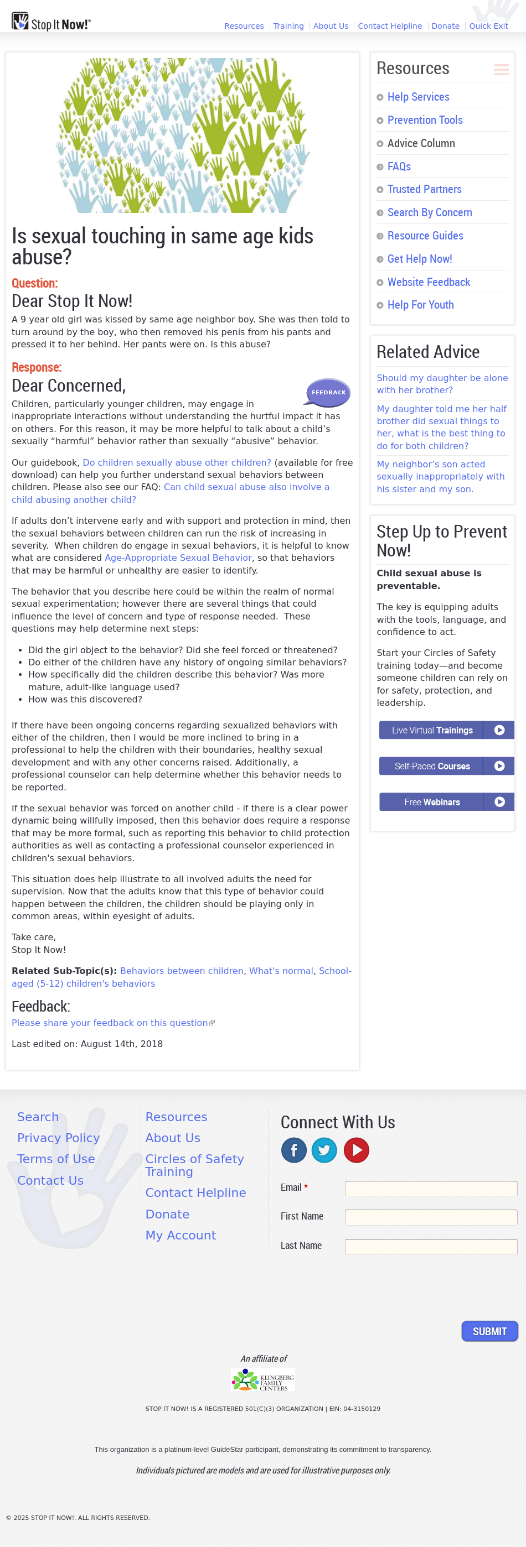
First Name (302, 1216)
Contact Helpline (390, 26)
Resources (244, 26)
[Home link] (51, 21)
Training (289, 26)
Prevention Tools (425, 119)
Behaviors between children (182, 971)
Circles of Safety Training (195, 1165)
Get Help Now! (420, 258)
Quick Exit (488, 26)
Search (38, 1117)
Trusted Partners (425, 188)
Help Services (419, 96)
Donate (446, 26)
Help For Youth (421, 304)
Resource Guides (425, 235)
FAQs (399, 166)
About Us (330, 26)
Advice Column (421, 142)
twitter (325, 1150)
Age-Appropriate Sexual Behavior (178, 558)
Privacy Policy (58, 1138)
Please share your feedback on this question (113, 1023)
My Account (181, 1235)
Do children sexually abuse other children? (176, 462)
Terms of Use (56, 1159)
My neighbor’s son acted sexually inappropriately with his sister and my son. (441, 476)
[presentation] (365, 1289)
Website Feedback (429, 281)
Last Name (301, 1245)
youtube (355, 1150)
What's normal (281, 971)
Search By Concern (430, 212)
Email (294, 1187)
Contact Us (50, 1180)
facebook (294, 1150)
